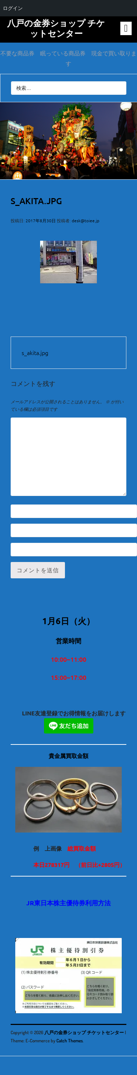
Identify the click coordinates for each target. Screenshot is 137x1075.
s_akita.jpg (35, 352)
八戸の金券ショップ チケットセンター (56, 28)
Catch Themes (69, 1040)
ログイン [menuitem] (13, 8)
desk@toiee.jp (85, 220)
